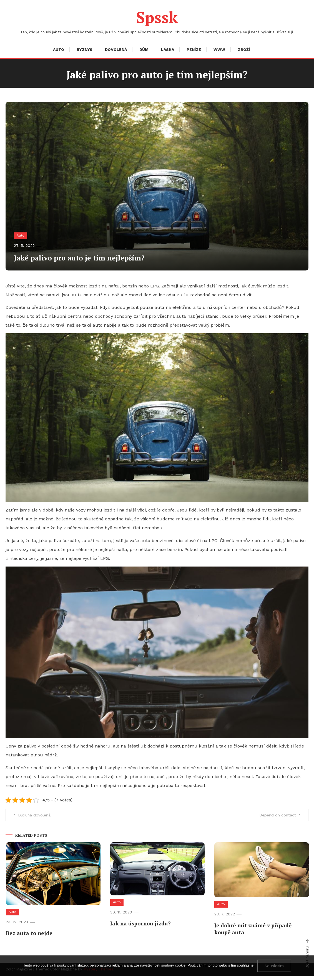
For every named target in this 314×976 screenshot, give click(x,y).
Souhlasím (274, 965)
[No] (307, 965)
